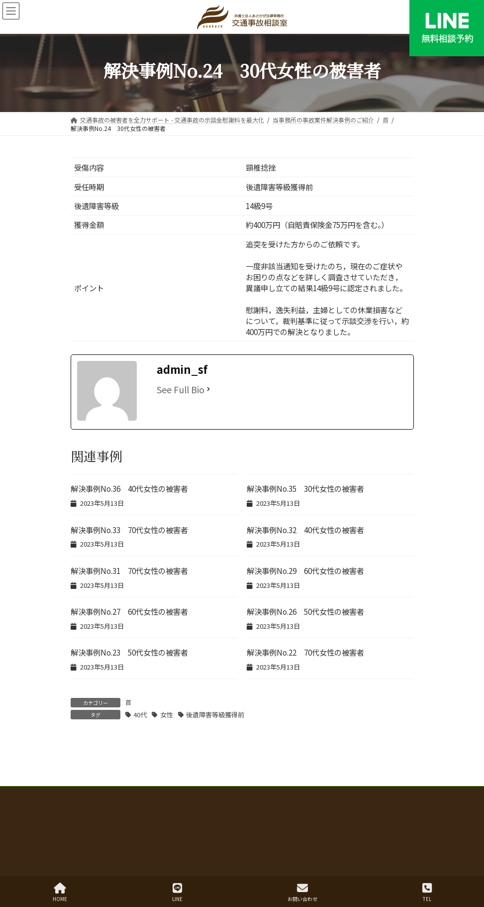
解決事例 (239, 813)
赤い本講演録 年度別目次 (306, 813)
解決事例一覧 (380, 813)
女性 (166, 714)
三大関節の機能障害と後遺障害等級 (207, 819)
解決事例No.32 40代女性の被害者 (305, 529)
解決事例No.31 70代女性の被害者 (129, 570)
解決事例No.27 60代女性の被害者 (129, 611)
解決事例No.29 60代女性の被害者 (305, 570)
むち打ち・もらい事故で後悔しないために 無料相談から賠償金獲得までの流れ (241, 807)
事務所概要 (389, 819)
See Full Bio (180, 389)
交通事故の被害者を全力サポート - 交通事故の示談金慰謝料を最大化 (242, 795)
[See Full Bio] (208, 389)
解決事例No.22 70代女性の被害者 (305, 652)
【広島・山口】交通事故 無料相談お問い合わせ (241, 825)
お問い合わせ (302, 892)
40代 (140, 714)
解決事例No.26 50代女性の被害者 (305, 611)
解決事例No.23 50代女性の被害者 (129, 652)
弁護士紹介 (339, 819)
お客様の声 (289, 819)
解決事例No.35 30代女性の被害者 (305, 488)
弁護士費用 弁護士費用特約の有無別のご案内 (146, 813)
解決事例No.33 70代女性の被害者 (129, 529)
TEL (427, 892)
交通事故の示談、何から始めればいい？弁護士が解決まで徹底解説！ (241, 801)
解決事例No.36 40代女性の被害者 (129, 488)
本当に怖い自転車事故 (109, 819)
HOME (60, 892)
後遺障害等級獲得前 (215, 714)
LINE (177, 892)
